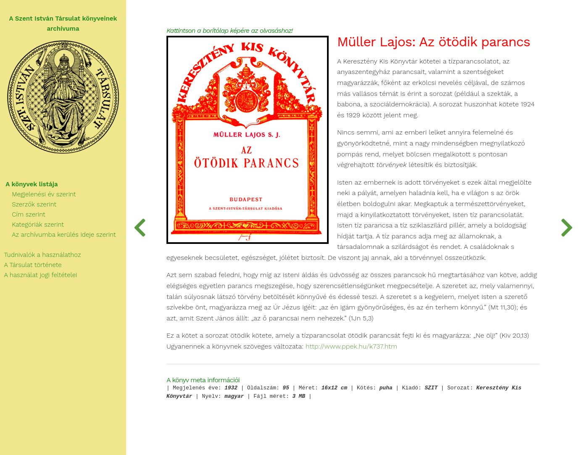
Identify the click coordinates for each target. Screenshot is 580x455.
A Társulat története (31, 265)
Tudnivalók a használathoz (40, 255)
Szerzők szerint (28, 204)
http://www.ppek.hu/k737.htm (351, 346)
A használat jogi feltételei (38, 275)
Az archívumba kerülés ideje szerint (58, 234)
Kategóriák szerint (32, 224)
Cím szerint (22, 214)
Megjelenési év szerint (38, 194)
